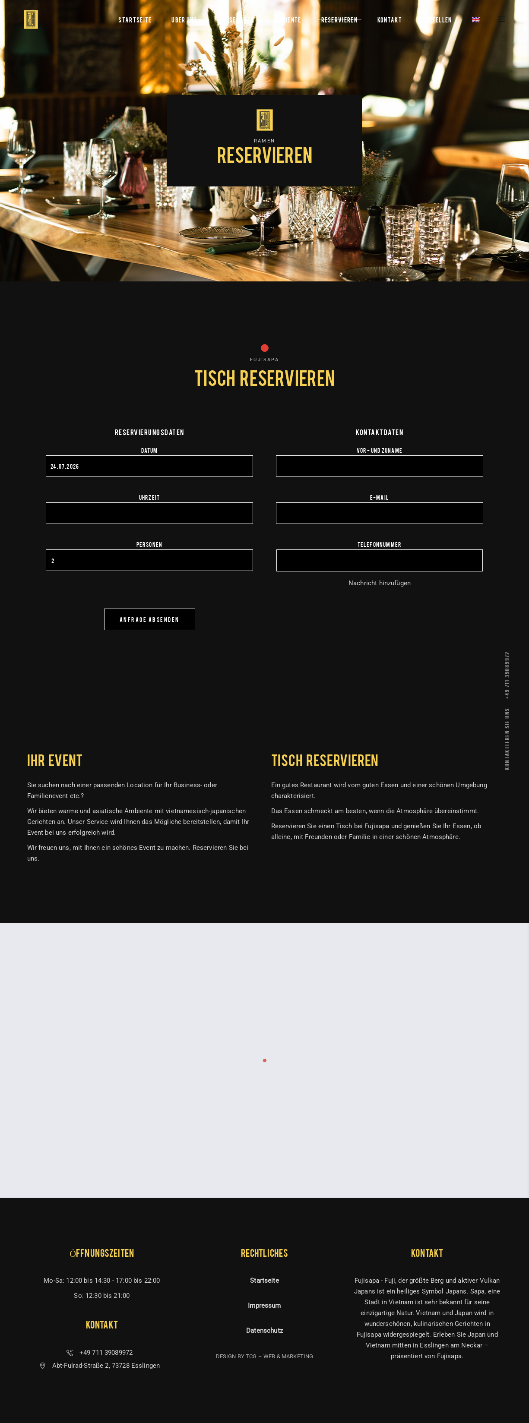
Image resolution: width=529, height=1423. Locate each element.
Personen (149, 544)
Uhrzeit (149, 497)
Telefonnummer (380, 544)
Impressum (264, 1305)
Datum (149, 450)
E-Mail (379, 497)
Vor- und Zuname (379, 450)
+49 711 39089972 (507, 675)
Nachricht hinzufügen (379, 583)
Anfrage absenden (150, 619)
